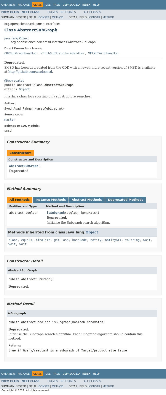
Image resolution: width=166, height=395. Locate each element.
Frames (53, 12)
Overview (8, 4)
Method (57, 17)
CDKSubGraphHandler (20, 53)
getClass (61, 240)
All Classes (92, 12)
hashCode (79, 240)
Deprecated (71, 4)
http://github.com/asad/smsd (30, 71)
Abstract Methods (87, 199)
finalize (43, 240)
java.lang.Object (16, 38)
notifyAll (113, 240)
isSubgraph (56, 212)
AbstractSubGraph (23, 166)
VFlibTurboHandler (103, 53)
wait (147, 240)
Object (24, 89)
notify (95, 240)
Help (96, 4)
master (9, 119)
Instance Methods (50, 199)
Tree (56, 4)
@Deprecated (14, 80)
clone (13, 240)
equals (26, 240)
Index (86, 4)
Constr (43, 17)
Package (24, 4)
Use (48, 4)
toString (132, 240)
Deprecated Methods (125, 199)
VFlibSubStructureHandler (63, 53)
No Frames (68, 12)
